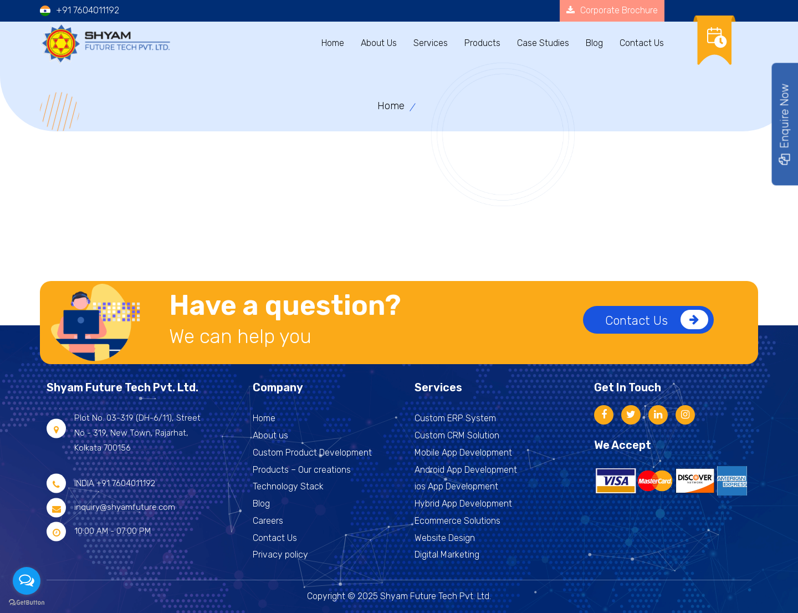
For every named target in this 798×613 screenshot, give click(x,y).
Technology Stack (288, 486)
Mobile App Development (463, 452)
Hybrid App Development (463, 503)
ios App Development (456, 486)
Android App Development (466, 469)
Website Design (445, 538)
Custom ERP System (455, 418)
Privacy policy (280, 554)
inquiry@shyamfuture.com (124, 507)
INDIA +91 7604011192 (114, 483)
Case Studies (543, 43)
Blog (594, 43)
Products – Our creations (302, 469)
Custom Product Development (312, 452)
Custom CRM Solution (457, 435)
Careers (268, 520)
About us (270, 435)
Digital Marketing (447, 554)
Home (332, 43)
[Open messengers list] (26, 581)
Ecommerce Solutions (457, 520)
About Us (379, 43)
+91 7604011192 (87, 10)
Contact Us (656, 319)
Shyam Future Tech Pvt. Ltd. (435, 596)
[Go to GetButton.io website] (26, 602)
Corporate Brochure (612, 10)
